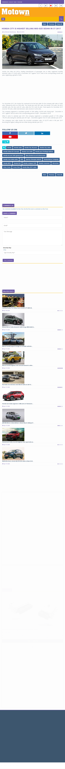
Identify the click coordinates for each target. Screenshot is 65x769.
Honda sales (18, 147)
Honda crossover (44, 163)
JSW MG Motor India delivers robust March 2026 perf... (18, 423)
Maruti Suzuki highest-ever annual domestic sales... (17, 365)
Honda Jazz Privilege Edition (44, 151)
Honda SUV (17, 163)
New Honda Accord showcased (35, 155)
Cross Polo (16, 167)
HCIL (22, 159)
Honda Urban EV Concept (11, 151)
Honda (9, 147)
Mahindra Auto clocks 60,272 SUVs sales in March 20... (18, 461)
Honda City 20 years (31, 147)
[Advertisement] (32, 89)
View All (59, 24)
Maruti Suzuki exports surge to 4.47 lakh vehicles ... (17, 346)
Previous (51, 24)
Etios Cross (6, 167)
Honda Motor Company (51, 159)
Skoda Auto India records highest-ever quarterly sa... (18, 442)
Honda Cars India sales (10, 159)
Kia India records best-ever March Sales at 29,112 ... (17, 384)
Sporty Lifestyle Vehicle (33, 159)
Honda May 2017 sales (29, 167)
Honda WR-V (7, 163)
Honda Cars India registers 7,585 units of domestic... (17, 403)
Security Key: (7, 248)
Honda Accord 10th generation (13, 155)
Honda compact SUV (29, 163)
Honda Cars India (27, 151)
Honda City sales (45, 147)
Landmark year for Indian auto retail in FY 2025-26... (17, 308)
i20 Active (55, 163)
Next (44, 24)
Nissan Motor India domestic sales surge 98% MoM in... (18, 327)
